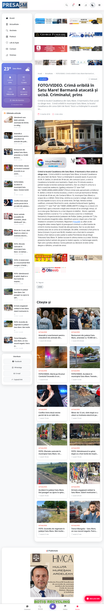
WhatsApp (17, 367)
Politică (11, 36)
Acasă (10, 18)
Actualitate (12, 24)
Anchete (11, 30)
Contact (11, 49)
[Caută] (66, 5)
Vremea (11, 55)
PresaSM (76, 221)
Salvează (93, 79)
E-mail (17, 373)
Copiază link (17, 379)
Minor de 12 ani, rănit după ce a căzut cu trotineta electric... (22, 233)
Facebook (17, 361)
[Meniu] (99, 5)
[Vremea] (85, 5)
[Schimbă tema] (92, 5)
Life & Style (12, 42)
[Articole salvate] (79, 5)
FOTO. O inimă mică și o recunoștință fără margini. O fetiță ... (22, 262)
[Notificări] (73, 5)
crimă (40, 287)
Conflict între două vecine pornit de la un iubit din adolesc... (22, 203)
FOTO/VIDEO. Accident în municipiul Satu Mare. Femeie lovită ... (21, 187)
